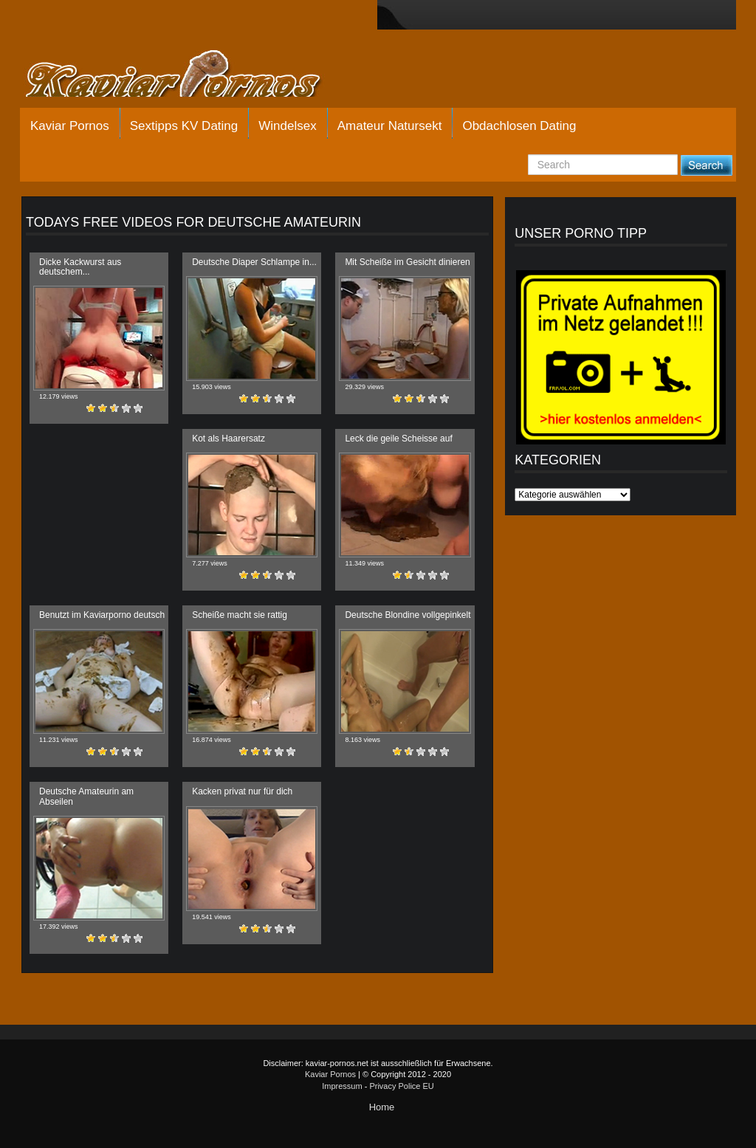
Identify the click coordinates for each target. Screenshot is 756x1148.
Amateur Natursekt (389, 126)
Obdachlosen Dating (519, 126)
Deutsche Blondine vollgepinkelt (407, 615)
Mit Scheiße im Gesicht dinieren (407, 262)
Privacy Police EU (401, 1086)
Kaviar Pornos (69, 126)
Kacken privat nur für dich (242, 791)
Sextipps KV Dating (184, 126)
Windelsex (287, 126)
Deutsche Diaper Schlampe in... (254, 262)
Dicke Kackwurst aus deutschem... (80, 267)
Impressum (342, 1086)
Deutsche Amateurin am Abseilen (86, 796)
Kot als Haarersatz (228, 438)
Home (382, 1107)
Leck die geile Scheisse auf (398, 438)
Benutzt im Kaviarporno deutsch (102, 615)
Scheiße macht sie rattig (239, 615)
